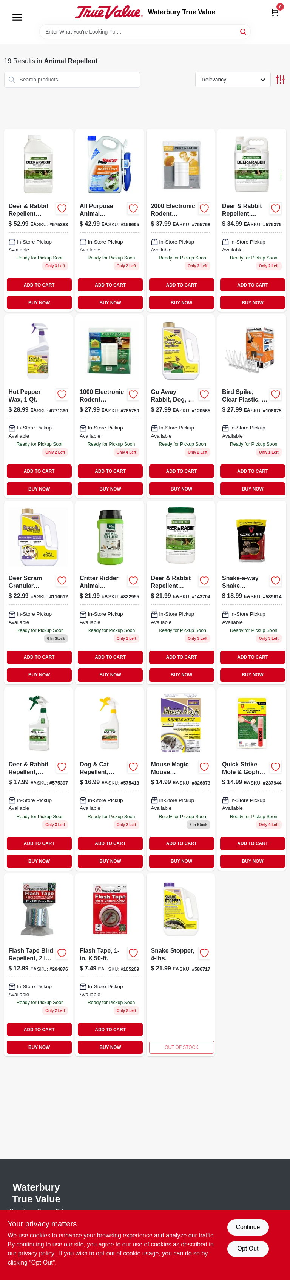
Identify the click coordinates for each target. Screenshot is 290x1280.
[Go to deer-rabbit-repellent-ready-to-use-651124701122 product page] (38, 779)
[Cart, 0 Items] (275, 12)
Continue (248, 1227)
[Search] (243, 31)
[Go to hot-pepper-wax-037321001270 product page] (38, 406)
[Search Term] (145, 31)
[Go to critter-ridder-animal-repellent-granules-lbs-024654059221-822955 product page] (109, 592)
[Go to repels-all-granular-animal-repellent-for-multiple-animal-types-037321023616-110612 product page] (38, 592)
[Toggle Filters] (280, 79)
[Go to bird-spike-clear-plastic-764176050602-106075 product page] (252, 406)
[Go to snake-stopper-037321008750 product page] (181, 965)
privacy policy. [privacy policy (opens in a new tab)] (37, 1253)
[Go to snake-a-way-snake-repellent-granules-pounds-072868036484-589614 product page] (252, 592)
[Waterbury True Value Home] (109, 12)
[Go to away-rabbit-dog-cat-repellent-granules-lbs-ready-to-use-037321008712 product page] (181, 406)
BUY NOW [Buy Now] (39, 302)
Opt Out (247, 1248)
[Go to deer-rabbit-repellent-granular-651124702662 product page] (181, 592)
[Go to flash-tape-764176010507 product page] (109, 965)
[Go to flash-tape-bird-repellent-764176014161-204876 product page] (38, 965)
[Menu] (17, 17)
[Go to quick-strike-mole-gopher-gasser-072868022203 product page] (252, 779)
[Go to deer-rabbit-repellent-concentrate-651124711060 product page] (38, 220)
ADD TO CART (39, 285)
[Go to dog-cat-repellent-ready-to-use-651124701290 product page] (109, 779)
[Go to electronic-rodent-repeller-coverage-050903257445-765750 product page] (109, 406)
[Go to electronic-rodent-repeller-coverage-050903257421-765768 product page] (181, 220)
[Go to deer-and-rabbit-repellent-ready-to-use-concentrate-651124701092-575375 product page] (252, 220)
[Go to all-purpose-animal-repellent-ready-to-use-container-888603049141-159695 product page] (109, 220)
